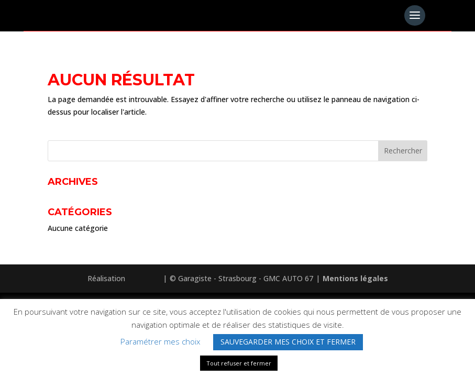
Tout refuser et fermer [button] (238, 363)
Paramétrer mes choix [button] (160, 341)
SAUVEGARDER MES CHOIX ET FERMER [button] (288, 342)
